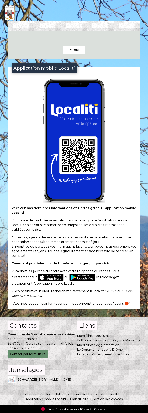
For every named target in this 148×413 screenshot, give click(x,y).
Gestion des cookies (107, 399)
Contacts (23, 325)
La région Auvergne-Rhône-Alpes (103, 354)
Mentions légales (37, 394)
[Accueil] (9, 10)
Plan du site (79, 399)
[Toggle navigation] (15, 26)
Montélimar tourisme (93, 336)
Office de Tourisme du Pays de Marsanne (108, 340)
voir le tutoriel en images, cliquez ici (77, 263)
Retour (74, 50)
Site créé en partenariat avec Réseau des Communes (74, 409)
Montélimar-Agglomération (98, 345)
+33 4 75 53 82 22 (21, 348)
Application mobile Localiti (46, 399)
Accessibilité (110, 394)
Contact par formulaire (27, 354)
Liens (87, 325)
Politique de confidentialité (76, 394)
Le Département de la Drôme (100, 349)
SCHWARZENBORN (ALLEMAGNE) (39, 379)
